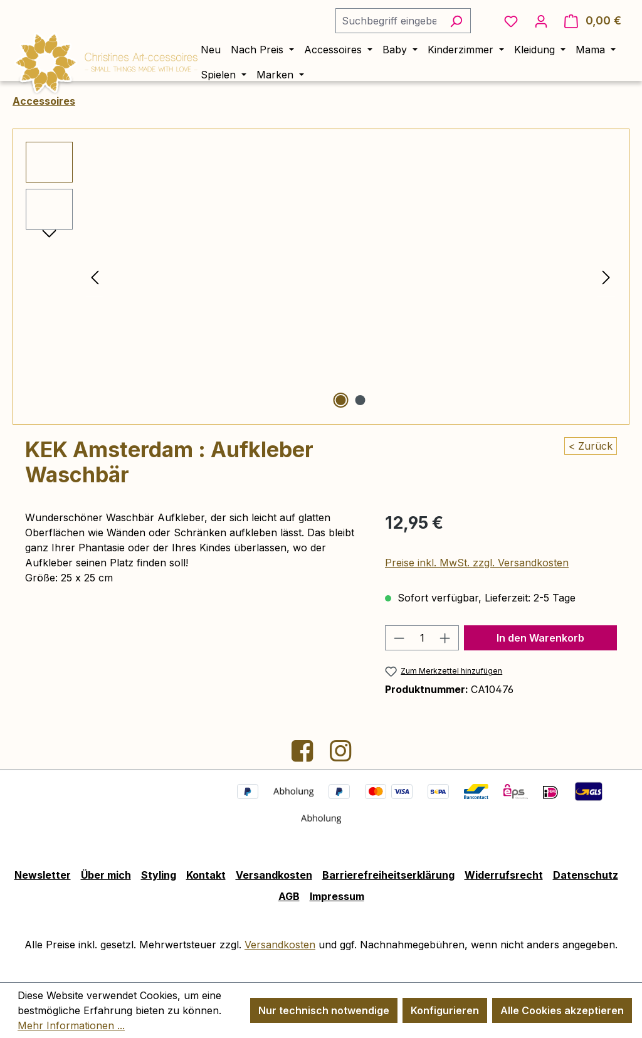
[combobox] (388, 20)
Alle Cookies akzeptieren (562, 1010)
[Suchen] (456, 20)
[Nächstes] (606, 277)
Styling (158, 875)
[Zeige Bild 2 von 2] (360, 400)
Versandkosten (274, 875)
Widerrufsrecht (504, 875)
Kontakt (206, 875)
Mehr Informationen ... (71, 1025)
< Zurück (591, 446)
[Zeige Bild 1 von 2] (341, 400)
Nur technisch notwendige (323, 1010)
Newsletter (42, 875)
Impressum (337, 896)
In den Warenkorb (540, 638)
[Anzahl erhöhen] (445, 637)
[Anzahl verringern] (399, 637)
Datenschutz (585, 875)
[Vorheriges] (94, 277)
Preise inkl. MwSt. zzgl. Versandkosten (477, 562)
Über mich (106, 875)
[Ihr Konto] (541, 20)
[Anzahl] (422, 637)
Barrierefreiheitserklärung (388, 875)
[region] (321, 276)
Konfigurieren (445, 1010)
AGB (289, 896)
